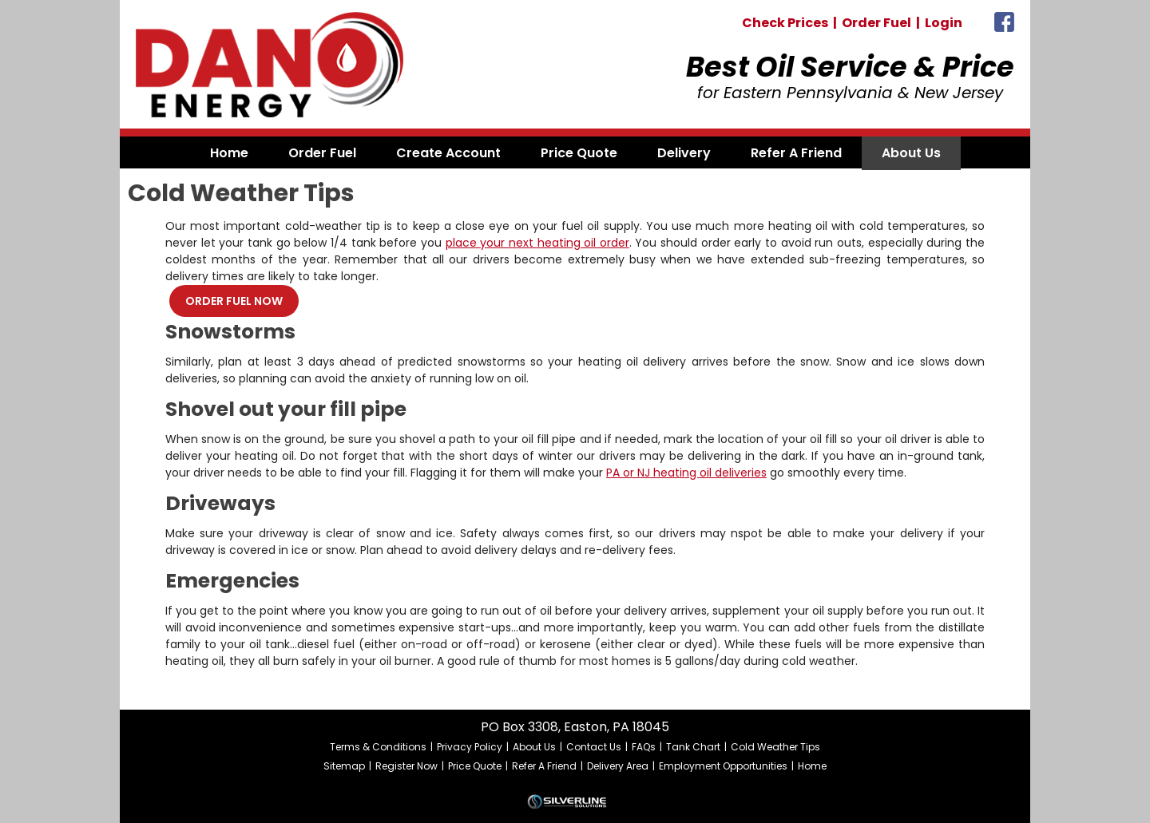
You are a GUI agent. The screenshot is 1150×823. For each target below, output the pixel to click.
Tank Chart (693, 747)
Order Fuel (876, 23)
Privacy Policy (469, 747)
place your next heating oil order (537, 243)
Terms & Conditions (378, 747)
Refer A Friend (544, 766)
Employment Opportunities (723, 766)
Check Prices (785, 23)
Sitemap (344, 766)
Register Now (406, 766)
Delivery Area (617, 766)
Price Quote (475, 766)
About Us (534, 747)
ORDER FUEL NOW (234, 301)
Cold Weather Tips (775, 747)
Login (943, 23)
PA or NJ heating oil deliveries (686, 473)
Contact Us (593, 747)
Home (812, 766)
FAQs (644, 747)
